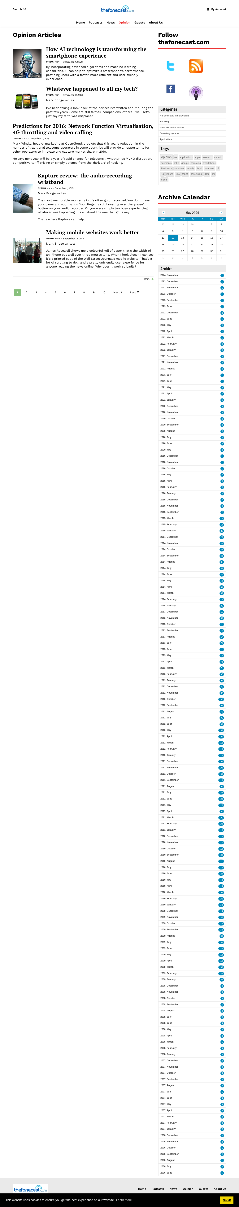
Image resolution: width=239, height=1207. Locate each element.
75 (222, 643)
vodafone (179, 168)
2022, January (168, 350)
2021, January (168, 400)
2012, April (166, 736)
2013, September (169, 630)
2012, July (165, 717)
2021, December (169, 356)
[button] (20, 9)
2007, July (165, 1091)
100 (221, 737)
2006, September (169, 1154)
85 (222, 606)
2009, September (169, 929)
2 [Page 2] (26, 292)
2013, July (165, 643)
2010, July (165, 867)
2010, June (166, 873)
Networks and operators (172, 127)
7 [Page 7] (74, 292)
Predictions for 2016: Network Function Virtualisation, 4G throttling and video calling (83, 129)
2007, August (167, 1085)
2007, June (166, 1098)
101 (221, 818)
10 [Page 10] (103, 292)
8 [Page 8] (84, 292)
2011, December (169, 761)
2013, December (169, 611)
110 (221, 743)
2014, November (169, 543)
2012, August (167, 711)
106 (221, 761)
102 (221, 699)
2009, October (168, 923)
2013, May (165, 655)
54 (222, 550)
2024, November (169, 275)
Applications (166, 139)
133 (221, 730)
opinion (166, 157)
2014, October (168, 549)
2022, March (167, 337)
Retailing (164, 121)
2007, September (169, 1079)
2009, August (167, 936)
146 (221, 917)
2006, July (165, 1166)
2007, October (168, 1073)
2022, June (166, 318)
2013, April (166, 661)
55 (222, 587)
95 (222, 681)
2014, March (167, 593)
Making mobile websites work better (92, 232)
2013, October (168, 624)
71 (222, 624)
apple (197, 157)
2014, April (166, 587)
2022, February (168, 343)
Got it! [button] (227, 1200)
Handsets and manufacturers (174, 115)
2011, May (165, 805)
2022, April (166, 331)
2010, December (169, 836)
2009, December (169, 911)
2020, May (165, 449)
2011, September (169, 780)
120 (221, 799)
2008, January (168, 1054)
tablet (185, 174)
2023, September (169, 300)
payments (166, 163)
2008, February (168, 1048)
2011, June (166, 798)
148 (221, 930)
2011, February (168, 823)
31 (222, 562)
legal (199, 168)
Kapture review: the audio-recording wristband (85, 178)
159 (221, 942)
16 (222, 518)
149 (221, 924)
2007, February (168, 1123)
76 (222, 631)
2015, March (167, 518)
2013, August (167, 636)
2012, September (169, 705)
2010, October (168, 848)
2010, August (167, 861)
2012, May (165, 730)
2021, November (169, 362)
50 (222, 575)
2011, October (168, 774)
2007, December (169, 1060)
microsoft (209, 168)
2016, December (169, 456)
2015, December (169, 499)
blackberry (166, 168)
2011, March (167, 817)
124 (221, 793)
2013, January (168, 680)
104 (221, 892)
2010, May (165, 879)
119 (221, 780)
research (207, 157)
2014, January (168, 605)
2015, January (168, 530)
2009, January (168, 979)
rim (213, 174)
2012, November (169, 692)
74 (222, 662)
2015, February (168, 524)
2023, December (169, 281)
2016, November (169, 462)
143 (221, 905)
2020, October (168, 418)
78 (222, 600)
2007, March (167, 1116)
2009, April (166, 960)
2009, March (167, 967)
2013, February (168, 674)
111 (221, 861)
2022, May (165, 325)
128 (221, 874)
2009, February (168, 973)
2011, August (167, 786)
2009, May (165, 954)
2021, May (165, 387)
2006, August (167, 1160)
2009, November (169, 917)
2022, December (169, 312)
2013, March (167, 668)
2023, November (169, 287)
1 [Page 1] (17, 292)
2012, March (167, 742)
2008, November (169, 992)
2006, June (166, 1172)
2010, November (169, 842)
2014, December (169, 537)
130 (221, 774)
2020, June (166, 443)
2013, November (169, 618)
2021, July (165, 375)
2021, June (166, 381)
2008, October (168, 998)
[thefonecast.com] (117, 9)
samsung (196, 163)
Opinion (125, 22)
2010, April (166, 886)
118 (221, 836)
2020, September (169, 424)
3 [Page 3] (36, 292)
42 (222, 556)
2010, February (168, 898)
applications (186, 157)
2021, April (166, 393)
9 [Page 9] (94, 292)
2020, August (167, 431)
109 (221, 768)
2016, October (168, 468)
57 (222, 637)
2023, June (166, 306)
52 (222, 581)
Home (80, 22)
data (206, 174)
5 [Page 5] (55, 292)
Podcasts (96, 22)
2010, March (167, 892)
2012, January (168, 755)
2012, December (169, 686)
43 (222, 568)
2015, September (169, 512)
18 (222, 525)
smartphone (209, 163)
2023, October (168, 294)
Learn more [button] (124, 1200)
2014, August (167, 561)
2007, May (165, 1104)
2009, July (165, 942)
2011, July (165, 792)
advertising (196, 174)
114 (221, 880)
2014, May (165, 580)
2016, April (166, 481)
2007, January (168, 1129)
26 (222, 531)
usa (178, 174)
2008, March (167, 1041)
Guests (139, 22)
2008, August (167, 1010)
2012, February (168, 748)
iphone (169, 174)
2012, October (168, 699)
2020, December (169, 406)
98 (222, 705)
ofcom (164, 179)
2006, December (169, 1135)
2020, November (169, 412)
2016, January (168, 493)
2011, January (168, 830)
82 (222, 811)
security (190, 168)
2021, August (167, 368)
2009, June (166, 948)
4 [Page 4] (46, 292)
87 (222, 693)
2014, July (165, 568)
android (218, 157)
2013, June (166, 649)
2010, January (168, 904)
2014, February (168, 599)
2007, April (166, 1110)
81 (222, 687)
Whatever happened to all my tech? (92, 88)
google (185, 163)
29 (222, 980)
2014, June (166, 574)
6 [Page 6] (65, 292)
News (110, 22)
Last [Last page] (133, 292)
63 (222, 593)
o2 (218, 168)
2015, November (169, 505)
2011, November (169, 767)
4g (162, 174)
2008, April (166, 1035)
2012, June (166, 724)
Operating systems (169, 133)
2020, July (165, 437)
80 (222, 724)
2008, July (165, 1017)
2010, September (169, 854)
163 (221, 967)
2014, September (169, 555)
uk (175, 157)
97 (222, 674)
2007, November (169, 1066)
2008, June (166, 1023)
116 (221, 830)
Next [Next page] (116, 292)
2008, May (165, 1029)
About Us (156, 22)
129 (221, 755)
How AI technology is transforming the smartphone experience (96, 52)
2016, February (168, 487)
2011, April (166, 811)
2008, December (169, 985)
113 (221, 749)
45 (222, 543)
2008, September (169, 1004)
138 (221, 824)
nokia (176, 163)
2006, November (169, 1141)
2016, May (165, 474)
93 (222, 936)
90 (222, 787)
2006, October (168, 1147)
